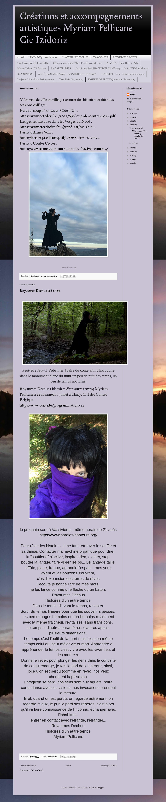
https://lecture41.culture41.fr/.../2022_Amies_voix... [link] (60, 137)
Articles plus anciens (108, 766)
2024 (132, 117)
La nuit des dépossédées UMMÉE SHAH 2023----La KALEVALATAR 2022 (112, 68)
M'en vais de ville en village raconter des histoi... (139, 134)
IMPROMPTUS (25, 74)
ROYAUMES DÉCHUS (125, 57)
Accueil (20, 57)
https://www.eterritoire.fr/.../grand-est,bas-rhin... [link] (57, 126)
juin (134, 143)
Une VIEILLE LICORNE (75, 57)
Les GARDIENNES (61, 68)
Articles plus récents (28, 766)
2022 (132, 125)
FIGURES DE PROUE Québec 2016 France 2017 (111, 79)
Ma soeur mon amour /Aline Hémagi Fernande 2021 (77, 63)
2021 (132, 148)
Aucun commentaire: (49, 276)
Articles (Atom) (37, 770)
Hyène (132, 94)
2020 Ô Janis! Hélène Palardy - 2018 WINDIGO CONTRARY (67, 74)
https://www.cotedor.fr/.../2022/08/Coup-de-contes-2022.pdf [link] (67, 116)
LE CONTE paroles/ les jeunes (43, 57)
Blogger (101, 787)
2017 (132, 163)
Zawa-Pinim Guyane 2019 (71, 79)
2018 (132, 159)
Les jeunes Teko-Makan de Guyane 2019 (35, 79)
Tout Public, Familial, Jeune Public (32, 63)
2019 (132, 155)
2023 (132, 121)
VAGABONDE (100, 57)
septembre (136, 128)
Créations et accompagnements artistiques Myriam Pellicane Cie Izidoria (81, 28)
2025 (132, 113)
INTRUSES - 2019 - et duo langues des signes (122, 74)
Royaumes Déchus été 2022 (40, 290)
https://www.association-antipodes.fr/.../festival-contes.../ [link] (64, 148)
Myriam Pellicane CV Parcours (31, 68)
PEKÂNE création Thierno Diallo (122, 63)
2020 (132, 152)
